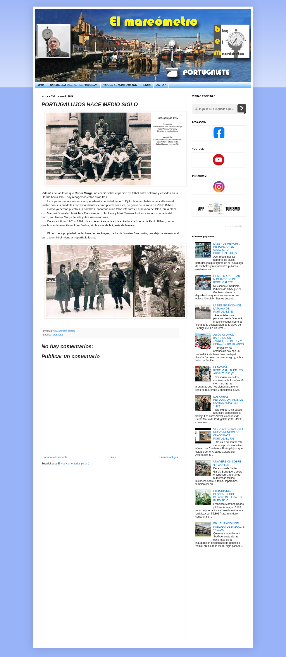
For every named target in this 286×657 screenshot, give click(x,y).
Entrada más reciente (55, 457)
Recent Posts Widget (234, 226)
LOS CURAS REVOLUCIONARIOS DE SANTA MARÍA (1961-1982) (228, 401)
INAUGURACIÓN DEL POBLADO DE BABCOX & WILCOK (229, 526)
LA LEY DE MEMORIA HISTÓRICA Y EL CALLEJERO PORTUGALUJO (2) (226, 248)
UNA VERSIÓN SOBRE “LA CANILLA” (227, 463)
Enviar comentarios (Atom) (73, 463)
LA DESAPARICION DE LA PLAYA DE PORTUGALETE (227, 308)
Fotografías (58, 334)
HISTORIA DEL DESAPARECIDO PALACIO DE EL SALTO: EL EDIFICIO (228, 495)
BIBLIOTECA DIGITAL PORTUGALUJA (74, 85)
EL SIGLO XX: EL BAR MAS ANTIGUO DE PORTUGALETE (226, 279)
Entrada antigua (168, 457)
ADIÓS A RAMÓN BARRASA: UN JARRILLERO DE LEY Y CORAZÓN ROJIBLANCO (228, 339)
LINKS (147, 85)
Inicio (41, 85)
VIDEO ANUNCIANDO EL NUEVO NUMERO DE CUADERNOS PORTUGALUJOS (228, 434)
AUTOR (160, 85)
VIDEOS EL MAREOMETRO (120, 85)
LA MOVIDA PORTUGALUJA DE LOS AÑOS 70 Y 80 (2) (228, 370)
